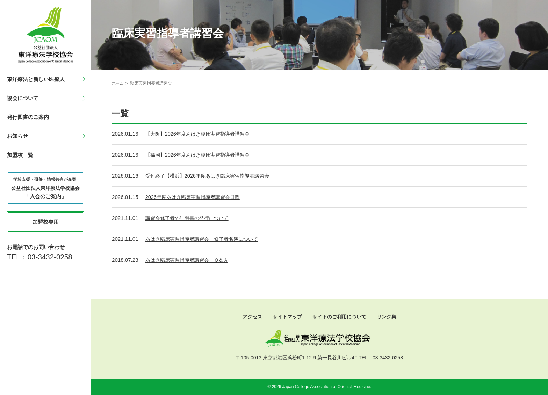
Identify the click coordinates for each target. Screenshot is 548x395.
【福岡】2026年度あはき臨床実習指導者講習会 (201, 156)
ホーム (118, 83)
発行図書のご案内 (28, 117)
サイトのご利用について (340, 317)
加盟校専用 (46, 222)
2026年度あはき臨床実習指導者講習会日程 (195, 198)
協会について (22, 98)
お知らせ (17, 136)
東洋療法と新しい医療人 (36, 79)
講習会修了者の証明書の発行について (190, 219)
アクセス (248, 317)
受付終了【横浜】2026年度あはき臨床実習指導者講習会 (211, 177)
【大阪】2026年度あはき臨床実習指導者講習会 (201, 135)
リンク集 (390, 317)
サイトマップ (285, 317)
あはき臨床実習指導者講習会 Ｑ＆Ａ (189, 261)
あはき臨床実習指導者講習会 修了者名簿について (205, 240)
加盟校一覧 (20, 155)
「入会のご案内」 (45, 187)
